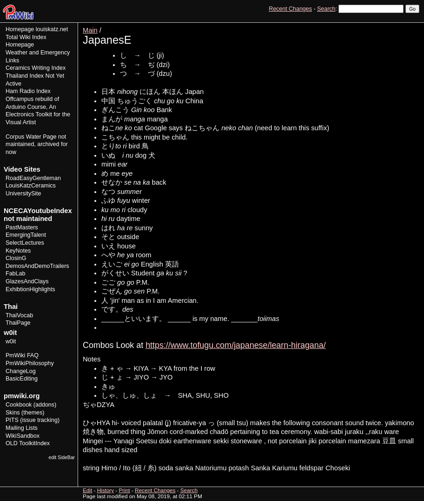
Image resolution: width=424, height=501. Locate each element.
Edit (372, 26)
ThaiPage (18, 323)
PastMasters (22, 227)
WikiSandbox (23, 436)
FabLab (15, 273)
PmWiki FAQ (22, 355)
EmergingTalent (26, 235)
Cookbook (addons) (31, 404)
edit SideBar (61, 457)
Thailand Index (25, 76)
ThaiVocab (19, 315)
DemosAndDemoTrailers (37, 266)
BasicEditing (22, 378)
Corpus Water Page (31, 137)
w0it (11, 341)
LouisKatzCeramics (31, 185)
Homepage (20, 29)
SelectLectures (25, 243)
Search (326, 9)
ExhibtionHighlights (30, 289)
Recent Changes (290, 9)
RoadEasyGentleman (33, 178)
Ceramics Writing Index (36, 68)
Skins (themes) (25, 412)
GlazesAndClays (27, 281)
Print (411, 26)
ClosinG (16, 258)
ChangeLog (21, 371)
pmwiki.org (22, 396)
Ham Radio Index (28, 91)
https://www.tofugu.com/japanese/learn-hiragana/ (236, 345)
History (391, 26)
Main (90, 30)
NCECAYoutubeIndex (38, 210)
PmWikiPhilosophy (30, 363)
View (355, 26)
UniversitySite (23, 193)
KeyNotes (18, 250)
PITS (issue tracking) (33, 420)
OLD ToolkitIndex (28, 443)
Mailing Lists (22, 428)
